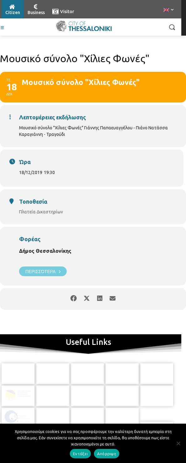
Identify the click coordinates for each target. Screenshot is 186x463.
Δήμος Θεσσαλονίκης (45, 251)
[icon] (89, 413)
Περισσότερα (42, 271)
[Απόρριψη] (178, 443)
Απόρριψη (106, 453)
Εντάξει (80, 453)
